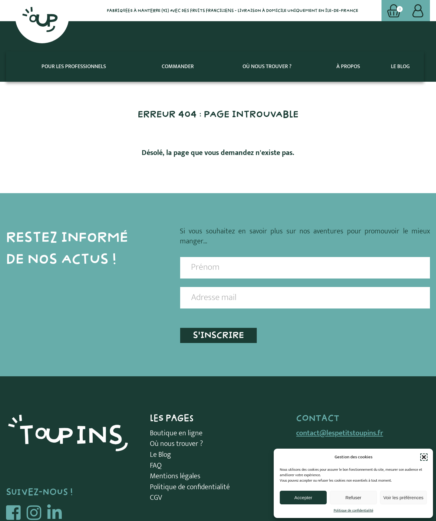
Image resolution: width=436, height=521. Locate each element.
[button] (424, 457)
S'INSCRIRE (218, 304)
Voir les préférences (403, 497)
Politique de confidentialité (353, 510)
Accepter (303, 497)
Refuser (353, 497)
